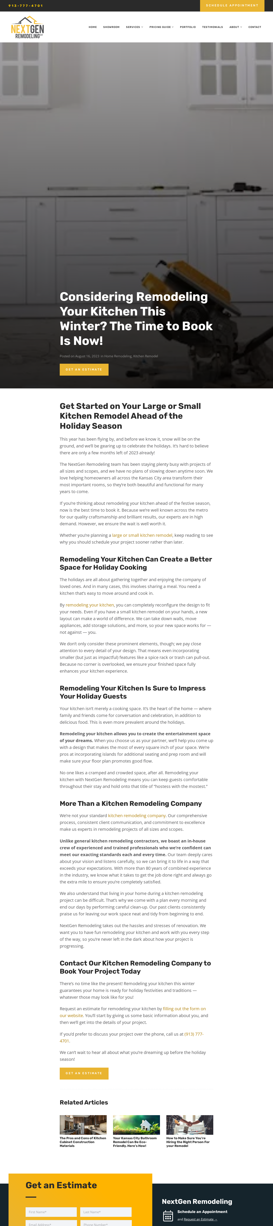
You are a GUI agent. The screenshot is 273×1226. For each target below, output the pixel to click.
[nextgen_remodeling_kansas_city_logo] (27, 27)
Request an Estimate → (201, 1219)
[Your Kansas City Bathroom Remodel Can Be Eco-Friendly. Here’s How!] (136, 1125)
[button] (141, 27)
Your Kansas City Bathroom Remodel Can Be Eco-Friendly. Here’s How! (135, 1142)
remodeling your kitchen (90, 605)
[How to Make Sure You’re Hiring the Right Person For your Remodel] (189, 1125)
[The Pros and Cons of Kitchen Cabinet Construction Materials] (83, 1125)
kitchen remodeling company (137, 815)
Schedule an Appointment (202, 1211)
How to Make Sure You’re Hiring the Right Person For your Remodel (188, 1142)
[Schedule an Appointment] (169, 1216)
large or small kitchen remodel (142, 535)
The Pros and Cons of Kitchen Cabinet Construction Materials (83, 1142)
